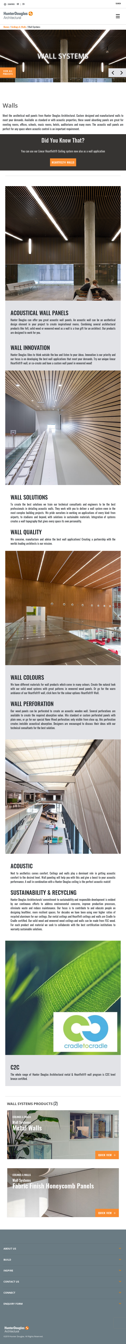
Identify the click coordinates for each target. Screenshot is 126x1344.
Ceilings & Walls (18, 27)
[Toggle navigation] (117, 15)
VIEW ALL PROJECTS (8, 73)
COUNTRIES (8, 4)
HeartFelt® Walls (63, 162)
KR (18, 3)
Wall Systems (34, 27)
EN (23, 3)
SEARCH (116, 3)
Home (6, 27)
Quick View (107, 1155)
